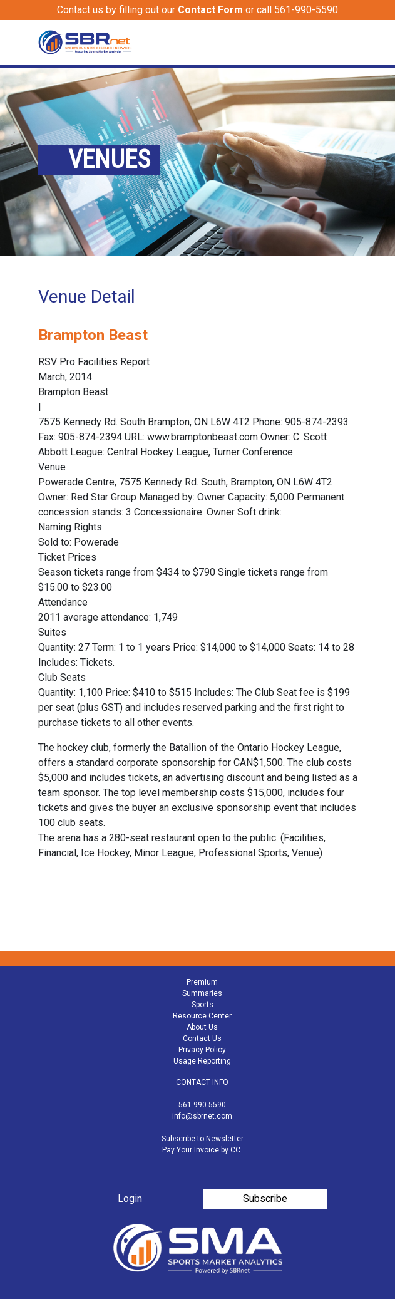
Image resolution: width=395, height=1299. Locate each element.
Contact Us (202, 1038)
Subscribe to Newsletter (203, 1138)
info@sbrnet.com (202, 1116)
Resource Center (202, 1016)
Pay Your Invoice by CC (201, 1150)
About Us (202, 1027)
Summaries (202, 993)
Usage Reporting (202, 1061)
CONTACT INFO (202, 1082)
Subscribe (265, 1198)
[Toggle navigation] (349, 42)
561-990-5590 (202, 1104)
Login (130, 1198)
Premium (202, 982)
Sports (202, 1004)
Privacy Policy (202, 1049)
